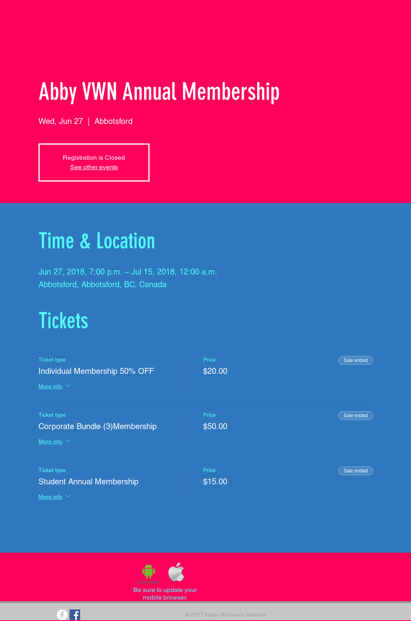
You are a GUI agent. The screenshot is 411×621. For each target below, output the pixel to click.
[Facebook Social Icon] (74, 614)
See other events (94, 167)
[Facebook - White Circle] (62, 614)
